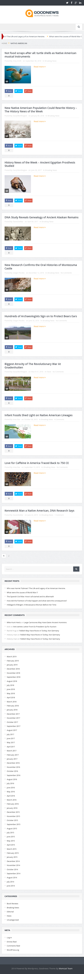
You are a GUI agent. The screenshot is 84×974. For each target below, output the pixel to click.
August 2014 (12, 877)
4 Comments (59, 419)
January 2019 (12, 664)
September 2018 (13, 677)
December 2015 (13, 812)
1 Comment (59, 515)
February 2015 (13, 853)
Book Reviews (12, 903)
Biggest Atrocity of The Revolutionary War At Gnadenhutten (33, 365)
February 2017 (13, 755)
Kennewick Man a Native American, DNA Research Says (39, 510)
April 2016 (11, 796)
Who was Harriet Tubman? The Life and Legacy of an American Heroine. (36, 588)
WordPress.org (13, 950)
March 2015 (11, 849)
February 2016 (13, 804)
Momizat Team (65, 968)
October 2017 (12, 722)
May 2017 (11, 742)
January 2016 (12, 808)
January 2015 (12, 857)
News (49, 372)
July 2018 (10, 685)
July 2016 (10, 783)
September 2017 (13, 726)
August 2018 (12, 681)
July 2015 (10, 832)
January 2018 (12, 709)
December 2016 (13, 763)
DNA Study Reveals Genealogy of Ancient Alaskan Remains (41, 217)
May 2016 (11, 791)
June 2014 (11, 885)
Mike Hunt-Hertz (14, 622)
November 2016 (13, 767)
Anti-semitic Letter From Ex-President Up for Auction (34, 626)
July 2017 (10, 734)
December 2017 (13, 714)
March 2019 (11, 656)
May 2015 (11, 840)
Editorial (10, 911)
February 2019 (13, 660)
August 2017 (12, 730)
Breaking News (51, 61)
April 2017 (11, 746)
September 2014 (13, 873)
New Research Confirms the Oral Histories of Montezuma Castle (41, 266)
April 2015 (11, 845)
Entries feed (12, 941)
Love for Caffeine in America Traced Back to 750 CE (37, 463)
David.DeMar (18, 221)
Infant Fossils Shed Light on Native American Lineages (38, 415)
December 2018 (13, 669)
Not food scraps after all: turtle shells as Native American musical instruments (40, 54)
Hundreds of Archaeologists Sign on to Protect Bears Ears (41, 316)
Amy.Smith (17, 61)
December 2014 (13, 861)
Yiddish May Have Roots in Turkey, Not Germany (39, 630)
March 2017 (11, 750)
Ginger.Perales (19, 273)
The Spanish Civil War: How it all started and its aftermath (30, 596)
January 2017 (12, 759)
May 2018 (11, 693)
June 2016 (11, 787)
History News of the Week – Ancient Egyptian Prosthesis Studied (40, 164)
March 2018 (11, 701)
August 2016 (12, 779)
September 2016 (13, 775)
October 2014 (12, 869)
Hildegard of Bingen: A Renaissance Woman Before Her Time (31, 604)
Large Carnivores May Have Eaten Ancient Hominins (45, 622)
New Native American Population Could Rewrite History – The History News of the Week (41, 109)
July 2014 (10, 881)
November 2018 (13, 673)
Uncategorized (13, 920)
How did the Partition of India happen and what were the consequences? (37, 600)
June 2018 (11, 689)
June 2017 (11, 738)
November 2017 (13, 718)
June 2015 (11, 836)
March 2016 (11, 800)
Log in (9, 937)
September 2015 (13, 824)
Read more (40, 66)
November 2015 (13, 816)
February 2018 (13, 705)
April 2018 (11, 697)
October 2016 (12, 771)
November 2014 (13, 865)
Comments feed (13, 945)
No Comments (66, 273)
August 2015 (12, 828)
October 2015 (12, 820)
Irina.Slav (16, 419)
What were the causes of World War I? (22, 592)
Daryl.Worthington (20, 116)
